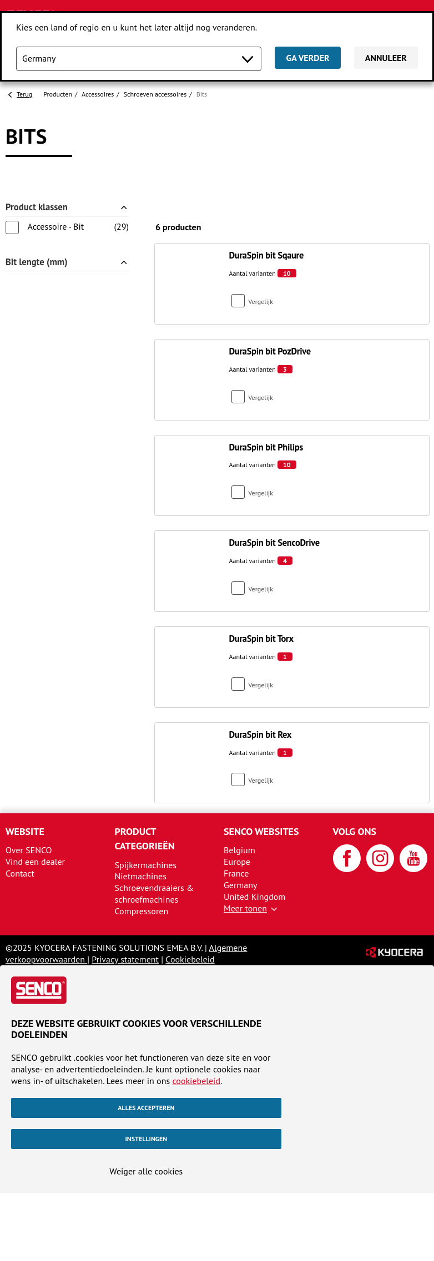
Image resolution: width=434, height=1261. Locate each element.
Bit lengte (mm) (37, 262)
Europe (237, 861)
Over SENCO (29, 849)
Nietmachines (140, 876)
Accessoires (98, 94)
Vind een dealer (35, 861)
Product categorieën (145, 838)
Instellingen (146, 1139)
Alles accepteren (146, 1107)
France (236, 873)
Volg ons (355, 831)
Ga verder (307, 57)
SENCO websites (261, 831)
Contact (20, 873)
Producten (57, 94)
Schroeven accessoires (155, 94)
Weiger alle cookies (146, 1171)
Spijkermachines (146, 864)
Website (25, 831)
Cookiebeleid (189, 959)
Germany (241, 884)
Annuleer (386, 57)
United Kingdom (254, 896)
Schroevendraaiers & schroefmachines (154, 893)
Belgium (239, 849)
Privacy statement (125, 959)
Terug (24, 94)
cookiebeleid (196, 1080)
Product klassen (37, 207)
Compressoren (142, 910)
